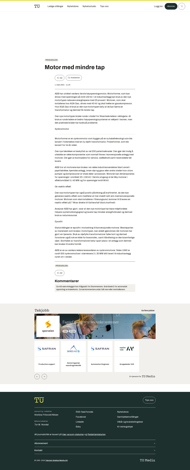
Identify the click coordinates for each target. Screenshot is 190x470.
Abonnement (95, 443)
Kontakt (95, 450)
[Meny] (181, 6)
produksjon (51, 60)
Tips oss (149, 400)
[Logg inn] (157, 6)
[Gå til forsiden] (37, 6)
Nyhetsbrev (123, 412)
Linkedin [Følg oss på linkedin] (80, 422)
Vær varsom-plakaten (73, 434)
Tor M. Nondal (41, 424)
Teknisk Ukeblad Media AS (56, 460)
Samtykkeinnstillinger (128, 417)
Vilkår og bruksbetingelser (130, 422)
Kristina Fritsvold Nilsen (46, 415)
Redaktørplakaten (96, 434)
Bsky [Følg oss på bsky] (78, 426)
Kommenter (74, 78)
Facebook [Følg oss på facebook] (81, 417)
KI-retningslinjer (125, 426)
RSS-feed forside (84, 412)
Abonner (170, 6)
